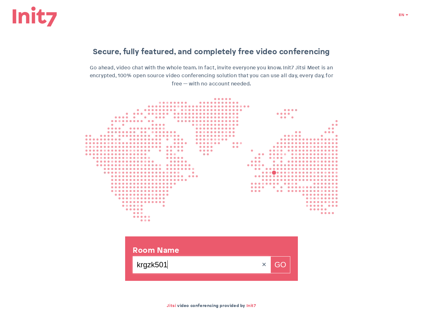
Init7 (251, 305)
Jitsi (171, 305)
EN (401, 15)
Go (280, 264)
